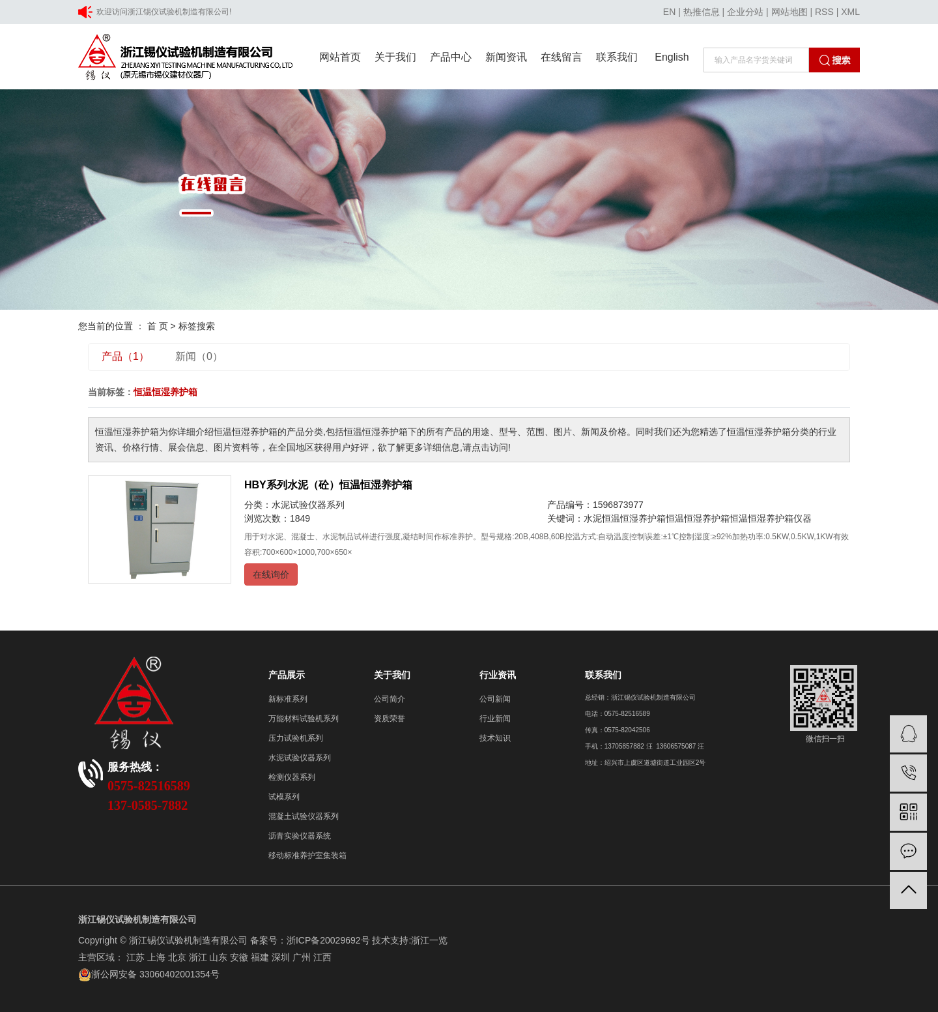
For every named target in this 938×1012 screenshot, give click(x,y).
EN (669, 12)
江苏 (135, 957)
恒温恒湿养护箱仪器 (771, 518)
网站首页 (340, 57)
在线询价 (271, 574)
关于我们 (395, 57)
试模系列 (284, 796)
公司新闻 (495, 699)
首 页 (157, 326)
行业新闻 (495, 718)
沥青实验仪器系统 (299, 836)
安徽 (239, 957)
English (672, 57)
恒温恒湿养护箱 (698, 518)
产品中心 (451, 57)
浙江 (198, 957)
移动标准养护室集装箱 (307, 855)
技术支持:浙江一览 (410, 940)
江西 (322, 957)
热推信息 (701, 12)
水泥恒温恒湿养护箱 (625, 518)
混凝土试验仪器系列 (303, 816)
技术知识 (495, 738)
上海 (156, 957)
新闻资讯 (506, 57)
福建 (260, 957)
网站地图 (789, 12)
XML (850, 12)
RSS (824, 12)
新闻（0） (199, 356)
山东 (218, 957)
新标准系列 (287, 699)
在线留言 (561, 57)
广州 (301, 957)
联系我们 (617, 57)
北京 (177, 957)
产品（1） (125, 356)
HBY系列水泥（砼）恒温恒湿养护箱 (328, 484)
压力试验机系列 (295, 738)
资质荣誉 (389, 718)
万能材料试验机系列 (303, 718)
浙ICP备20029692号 (328, 940)
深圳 (281, 957)
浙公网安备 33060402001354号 (149, 974)
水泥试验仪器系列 (308, 504)
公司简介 (389, 699)
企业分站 (745, 12)
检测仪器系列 (291, 777)
